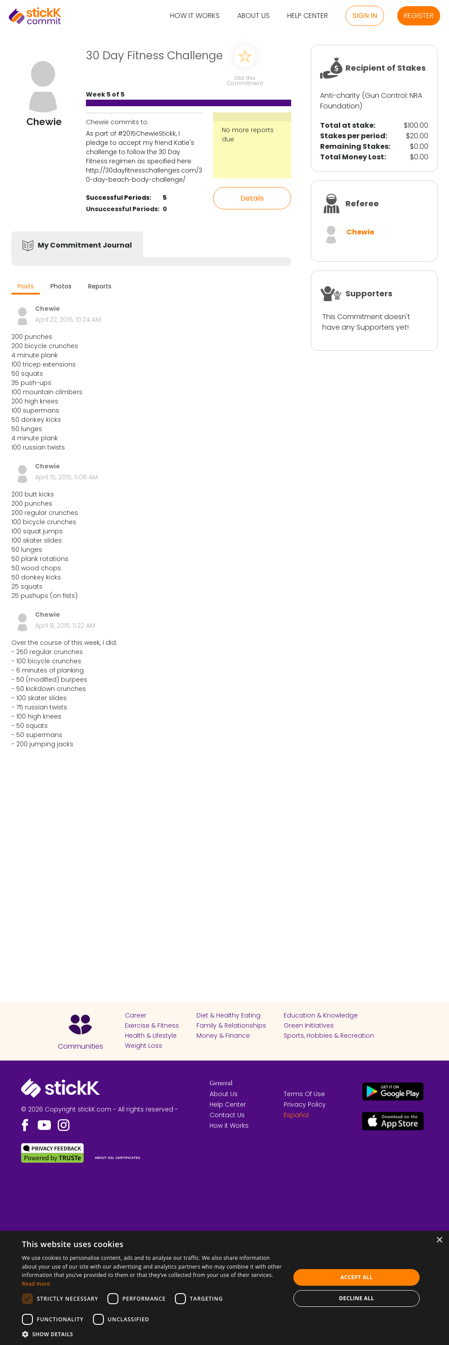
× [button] (439, 1240)
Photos (60, 286)
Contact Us (227, 1115)
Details (252, 198)
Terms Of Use (304, 1094)
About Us (253, 16)
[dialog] (224, 1288)
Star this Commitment (244, 80)
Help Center (307, 16)
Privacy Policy (305, 1104)
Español (296, 1115)
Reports (99, 286)
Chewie (360, 232)
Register (419, 16)
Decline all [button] (356, 1298)
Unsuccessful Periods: (123, 209)
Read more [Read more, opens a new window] (36, 1283)
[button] (152, 1334)
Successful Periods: (118, 197)
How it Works (195, 16)
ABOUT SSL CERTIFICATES (117, 1157)
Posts (26, 286)
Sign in (365, 16)
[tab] (25, 287)
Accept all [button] (356, 1277)
